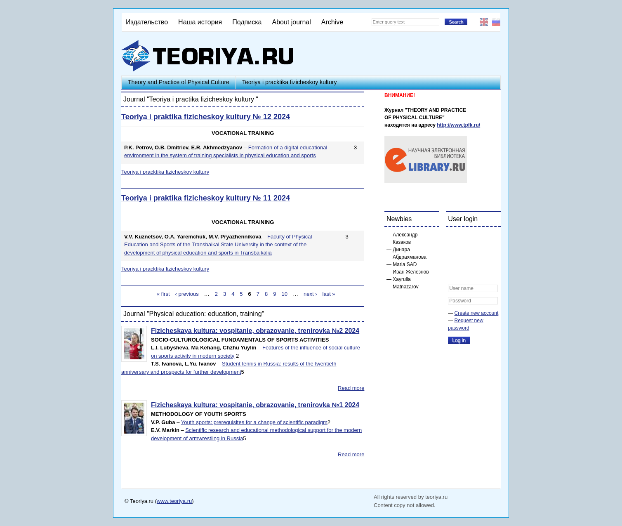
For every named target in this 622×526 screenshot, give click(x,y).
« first (163, 293)
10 (284, 293)
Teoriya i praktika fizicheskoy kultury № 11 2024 (205, 198)
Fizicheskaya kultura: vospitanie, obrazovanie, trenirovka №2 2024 (255, 330)
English (484, 22)
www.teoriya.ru (174, 501)
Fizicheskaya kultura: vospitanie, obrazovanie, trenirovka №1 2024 (255, 404)
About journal (291, 22)
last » (329, 293)
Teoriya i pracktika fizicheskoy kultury (289, 82)
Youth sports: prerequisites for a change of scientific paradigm (254, 422)
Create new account (477, 313)
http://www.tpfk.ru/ (458, 125)
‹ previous (187, 293)
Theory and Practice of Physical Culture (178, 82)
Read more (351, 388)
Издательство (147, 22)
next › (310, 293)
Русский (496, 22)
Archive (332, 22)
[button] (454, 238)
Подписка (247, 22)
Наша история (200, 22)
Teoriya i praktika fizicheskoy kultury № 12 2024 (205, 117)
